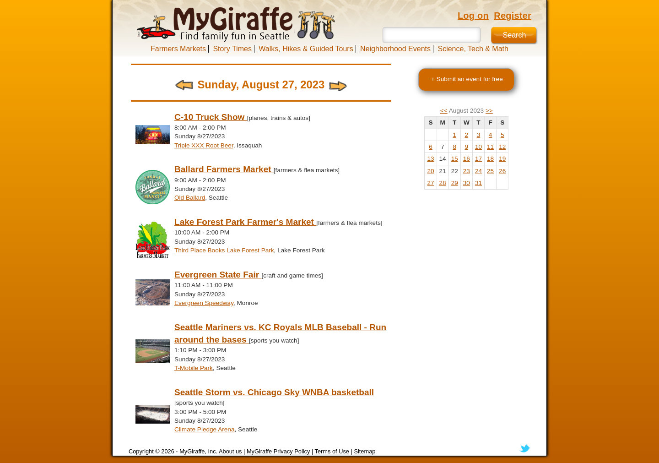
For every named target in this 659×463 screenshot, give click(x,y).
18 (490, 158)
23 (466, 171)
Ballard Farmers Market (224, 169)
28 (442, 183)
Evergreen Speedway (203, 303)
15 (454, 158)
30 (466, 183)
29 (454, 183)
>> (489, 110)
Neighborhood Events (395, 49)
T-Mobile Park (193, 368)
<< (444, 110)
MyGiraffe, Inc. (198, 451)
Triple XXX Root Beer (203, 145)
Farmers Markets (178, 49)
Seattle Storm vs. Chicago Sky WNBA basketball (274, 392)
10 (478, 146)
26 (502, 171)
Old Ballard (189, 197)
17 (478, 158)
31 (478, 183)
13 (430, 158)
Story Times (232, 49)
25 (490, 171)
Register (512, 16)
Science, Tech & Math (473, 49)
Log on (473, 16)
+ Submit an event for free (467, 79)
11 (490, 146)
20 (430, 171)
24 (478, 171)
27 (430, 183)
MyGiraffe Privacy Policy (278, 451)
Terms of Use (332, 451)
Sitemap (364, 451)
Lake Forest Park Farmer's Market (245, 222)
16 (466, 158)
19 (502, 158)
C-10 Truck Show (210, 117)
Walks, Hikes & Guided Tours (306, 49)
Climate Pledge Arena (204, 429)
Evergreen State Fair (217, 274)
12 (502, 146)
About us (230, 451)
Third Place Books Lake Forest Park (224, 250)
